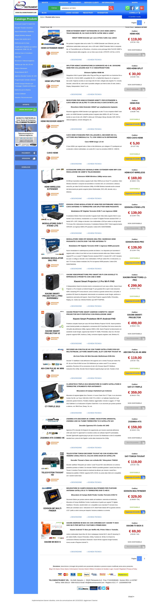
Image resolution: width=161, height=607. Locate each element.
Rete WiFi (18, 57)
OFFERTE (26, 104)
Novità (45, 2)
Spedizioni (63, 2)
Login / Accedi (72, 13)
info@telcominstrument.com (94, 582)
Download (26, 167)
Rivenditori (102, 13)
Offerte (91, 569)
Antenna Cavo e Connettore (23, 53)
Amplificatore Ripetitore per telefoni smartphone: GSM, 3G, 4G (26, 48)
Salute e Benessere (21, 68)
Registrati (88, 13)
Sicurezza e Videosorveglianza (24, 61)
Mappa (135, 2)
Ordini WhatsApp (26, 109)
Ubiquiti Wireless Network (23, 35)
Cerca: (54, 8)
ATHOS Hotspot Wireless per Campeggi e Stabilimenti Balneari (25, 85)
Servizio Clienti (91, 2)
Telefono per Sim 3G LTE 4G (24, 64)
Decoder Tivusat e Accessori (24, 28)
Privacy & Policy (132, 569)
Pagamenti (76, 2)
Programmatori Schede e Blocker (25, 80)
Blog (44, 13)
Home (42, 17)
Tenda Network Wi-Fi (21, 72)
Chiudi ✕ (131, 597)
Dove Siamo (65, 569)
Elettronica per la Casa (22, 43)
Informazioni (108, 2)
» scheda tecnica (94, 60)
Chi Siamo (56, 569)
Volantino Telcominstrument (23, 97)
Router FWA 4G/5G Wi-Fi (23, 39)
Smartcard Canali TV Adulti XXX (25, 24)
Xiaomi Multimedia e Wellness (24, 31)
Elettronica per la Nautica (23, 90)
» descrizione (76, 60)
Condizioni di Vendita (101, 569)
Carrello (134, 13)
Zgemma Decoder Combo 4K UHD (26, 76)
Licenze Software (20, 93)
